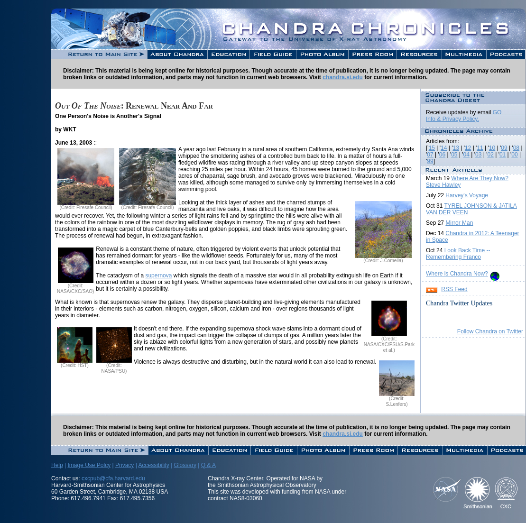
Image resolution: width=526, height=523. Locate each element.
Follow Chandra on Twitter (490, 331)
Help (57, 465)
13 (456, 148)
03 (478, 154)
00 (514, 154)
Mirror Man (459, 223)
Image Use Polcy (89, 465)
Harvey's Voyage (466, 195)
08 (516, 148)
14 (444, 148)
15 (432, 148)
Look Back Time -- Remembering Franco (458, 253)
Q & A (208, 465)
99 (430, 161)
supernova (158, 275)
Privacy (124, 465)
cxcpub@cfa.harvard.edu (113, 478)
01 (502, 154)
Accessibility (153, 465)
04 (466, 154)
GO (497, 112)
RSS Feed (454, 289)
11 (480, 148)
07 (430, 154)
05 (454, 154)
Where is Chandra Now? (457, 273)
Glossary (185, 465)
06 (442, 154)
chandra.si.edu (343, 77)
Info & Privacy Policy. (452, 119)
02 (490, 154)
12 (468, 148)
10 (492, 148)
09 (504, 148)
